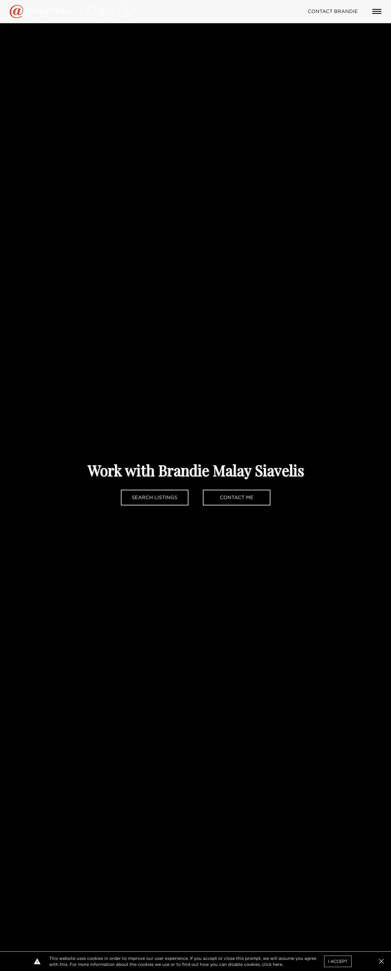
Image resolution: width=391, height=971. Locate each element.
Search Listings (154, 497)
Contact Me (237, 497)
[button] (381, 961)
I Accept (338, 961)
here (277, 964)
